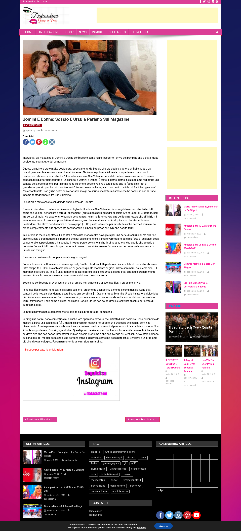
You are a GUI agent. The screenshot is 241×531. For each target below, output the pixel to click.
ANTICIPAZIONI (48, 32)
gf (125, 463)
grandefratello (138, 468)
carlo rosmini (50, 130)
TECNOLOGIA (139, 32)
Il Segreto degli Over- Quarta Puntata (190, 329)
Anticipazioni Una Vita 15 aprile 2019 (42, 419)
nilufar (114, 480)
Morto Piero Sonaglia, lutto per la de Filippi (201, 208)
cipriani (131, 457)
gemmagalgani (111, 463)
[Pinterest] (187, 515)
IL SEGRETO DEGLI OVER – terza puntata (173, 364)
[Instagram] (178, 515)
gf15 (133, 463)
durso (143, 457)
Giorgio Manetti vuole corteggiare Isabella (196, 285)
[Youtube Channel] (196, 515)
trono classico (117, 485)
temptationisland (132, 480)
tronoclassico (98, 485)
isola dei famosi (109, 474)
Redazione (95, 514)
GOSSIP (68, 32)
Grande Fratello (118, 468)
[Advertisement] (157, 15)
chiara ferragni (114, 457)
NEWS (83, 32)
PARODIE (97, 32)
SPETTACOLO (117, 32)
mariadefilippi (98, 480)
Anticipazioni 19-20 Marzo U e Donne (200, 227)
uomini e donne (99, 491)
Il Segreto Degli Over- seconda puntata (190, 366)
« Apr (161, 490)
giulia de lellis (98, 468)
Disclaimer (95, 511)
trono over (135, 485)
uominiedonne (120, 491)
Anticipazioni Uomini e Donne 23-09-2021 (200, 246)
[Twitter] (169, 515)
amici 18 (95, 451)
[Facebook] (160, 515)
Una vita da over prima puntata (208, 364)
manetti (127, 474)
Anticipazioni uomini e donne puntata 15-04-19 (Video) (144, 419)
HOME (29, 32)
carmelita (96, 457)
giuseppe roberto (191, 237)
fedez (94, 463)
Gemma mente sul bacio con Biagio (199, 265)
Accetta (163, 526)
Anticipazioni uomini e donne (120, 451)
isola (93, 474)
